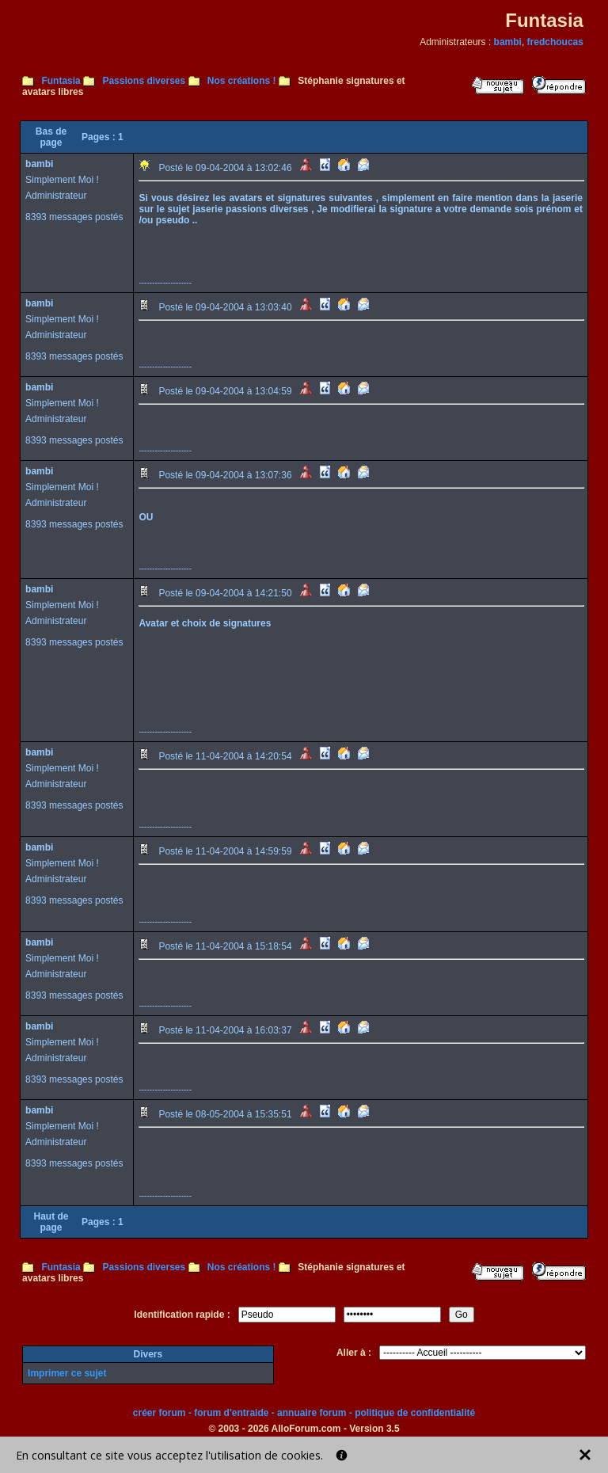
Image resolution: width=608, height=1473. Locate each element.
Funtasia (60, 80)
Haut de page (51, 1222)
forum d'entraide (231, 1412)
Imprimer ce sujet (67, 1373)
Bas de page (51, 137)
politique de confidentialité (415, 1412)
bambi (508, 42)
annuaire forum (311, 1412)
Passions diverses (143, 80)
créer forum (159, 1412)
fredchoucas (555, 42)
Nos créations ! (241, 80)
